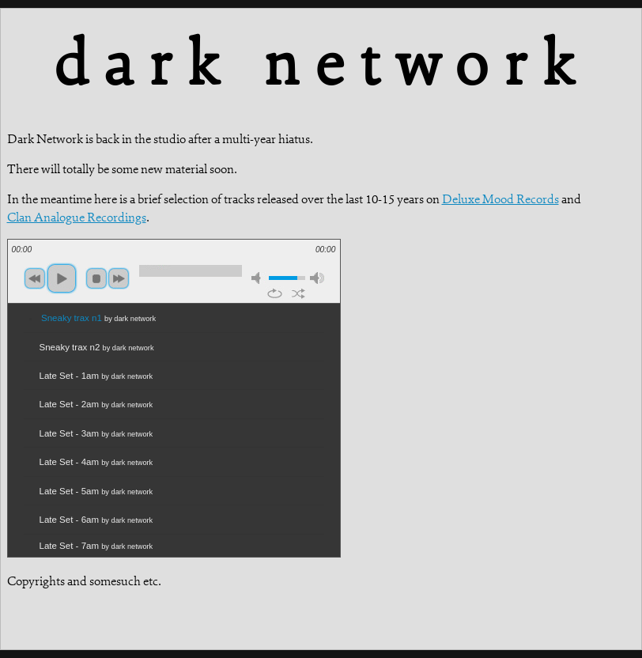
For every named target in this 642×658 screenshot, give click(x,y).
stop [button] (96, 278)
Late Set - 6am (96, 519)
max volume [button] (317, 278)
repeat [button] (275, 293)
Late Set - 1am (96, 375)
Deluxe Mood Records (500, 198)
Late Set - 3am (96, 433)
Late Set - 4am (96, 462)
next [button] (119, 278)
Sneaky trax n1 (98, 318)
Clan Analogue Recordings (76, 217)
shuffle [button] (298, 293)
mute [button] (258, 278)
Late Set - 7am (96, 545)
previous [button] (35, 278)
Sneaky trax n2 (97, 347)
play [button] (61, 278)
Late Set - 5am (96, 491)
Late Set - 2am (96, 404)
